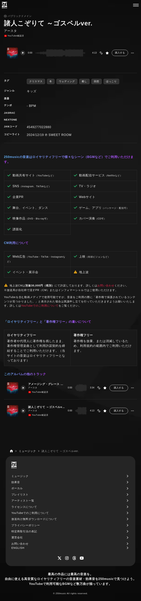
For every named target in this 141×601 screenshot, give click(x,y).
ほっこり (111, 81)
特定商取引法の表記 (24, 531)
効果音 (15, 482)
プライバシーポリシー (25, 525)
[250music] (4, 5)
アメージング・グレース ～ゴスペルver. (46, 384)
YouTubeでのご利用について (40, 305)
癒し (84, 81)
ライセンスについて (24, 506)
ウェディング (67, 81)
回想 (96, 81)
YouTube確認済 (14, 36)
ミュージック (20, 476)
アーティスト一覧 (22, 500)
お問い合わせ (105, 285)
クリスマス (36, 81)
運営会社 (17, 537)
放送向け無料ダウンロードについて (34, 519)
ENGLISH (17, 547)
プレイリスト (20, 494)
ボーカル (17, 488)
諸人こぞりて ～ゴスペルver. (46, 407)
